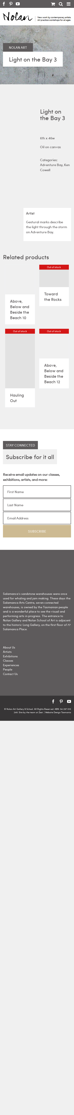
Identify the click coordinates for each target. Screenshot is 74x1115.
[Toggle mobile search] (61, 4)
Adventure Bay (51, 164)
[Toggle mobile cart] (53, 4)
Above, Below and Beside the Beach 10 (19, 309)
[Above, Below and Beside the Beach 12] (54, 343)
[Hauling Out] (20, 358)
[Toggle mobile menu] (69, 4)
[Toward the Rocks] (54, 276)
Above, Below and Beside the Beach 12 (53, 373)
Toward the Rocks (53, 296)
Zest (41, 712)
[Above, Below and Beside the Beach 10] (20, 279)
